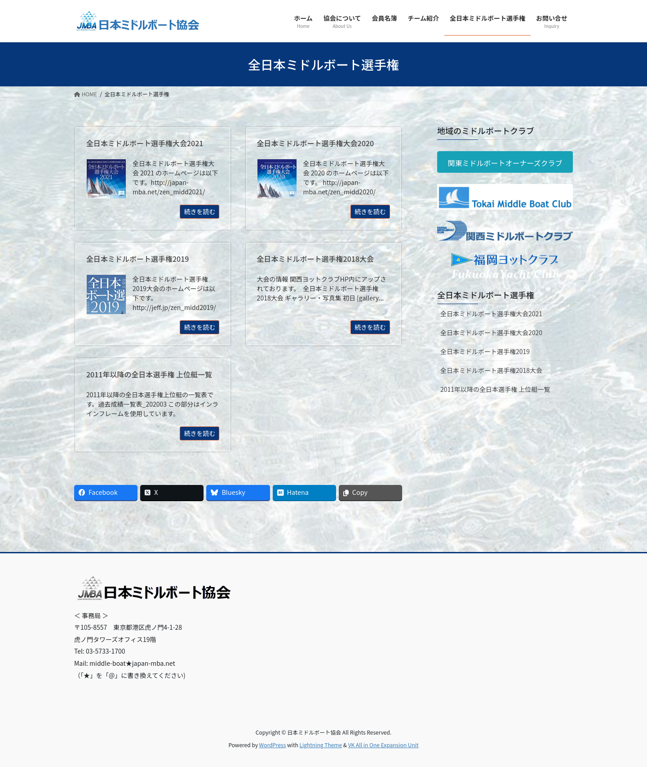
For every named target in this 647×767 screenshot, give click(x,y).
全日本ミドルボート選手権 (485, 295)
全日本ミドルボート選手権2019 (485, 351)
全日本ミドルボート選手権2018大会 (491, 370)
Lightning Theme (320, 745)
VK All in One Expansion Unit (383, 745)
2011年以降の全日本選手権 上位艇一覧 (495, 389)
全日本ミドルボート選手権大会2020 (491, 332)
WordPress (272, 745)
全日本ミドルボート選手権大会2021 (491, 313)
